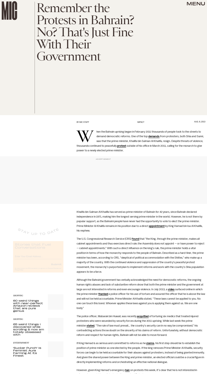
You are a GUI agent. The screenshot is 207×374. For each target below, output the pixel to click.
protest (121, 145)
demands (154, 136)
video (171, 289)
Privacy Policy (19, 272)
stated (90, 325)
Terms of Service (53, 271)
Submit (56, 266)
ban (127, 370)
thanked (103, 294)
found (135, 238)
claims (150, 343)
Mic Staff (84, 122)
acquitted (143, 316)
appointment (156, 226)
